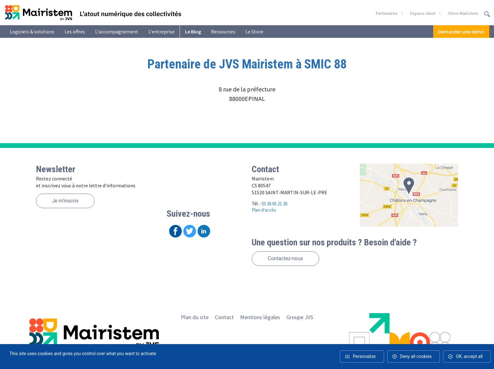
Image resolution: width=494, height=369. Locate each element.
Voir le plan (409, 195)
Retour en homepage (93, 12)
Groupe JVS (299, 317)
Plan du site (195, 317)
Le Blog (193, 31)
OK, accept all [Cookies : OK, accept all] (469, 356)
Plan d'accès (264, 210)
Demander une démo (461, 31)
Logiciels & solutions (32, 31)
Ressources (223, 31)
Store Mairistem (463, 13)
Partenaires (387, 13)
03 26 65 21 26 (274, 204)
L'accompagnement (116, 31)
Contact (224, 317)
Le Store (254, 31)
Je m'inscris (65, 201)
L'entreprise (161, 31)
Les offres (75, 31)
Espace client (422, 13)
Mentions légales (260, 317)
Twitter (189, 231)
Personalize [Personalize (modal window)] (364, 356)
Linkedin (204, 231)
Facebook (175, 231)
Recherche (487, 14)
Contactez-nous (285, 258)
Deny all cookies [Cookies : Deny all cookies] (416, 356)
